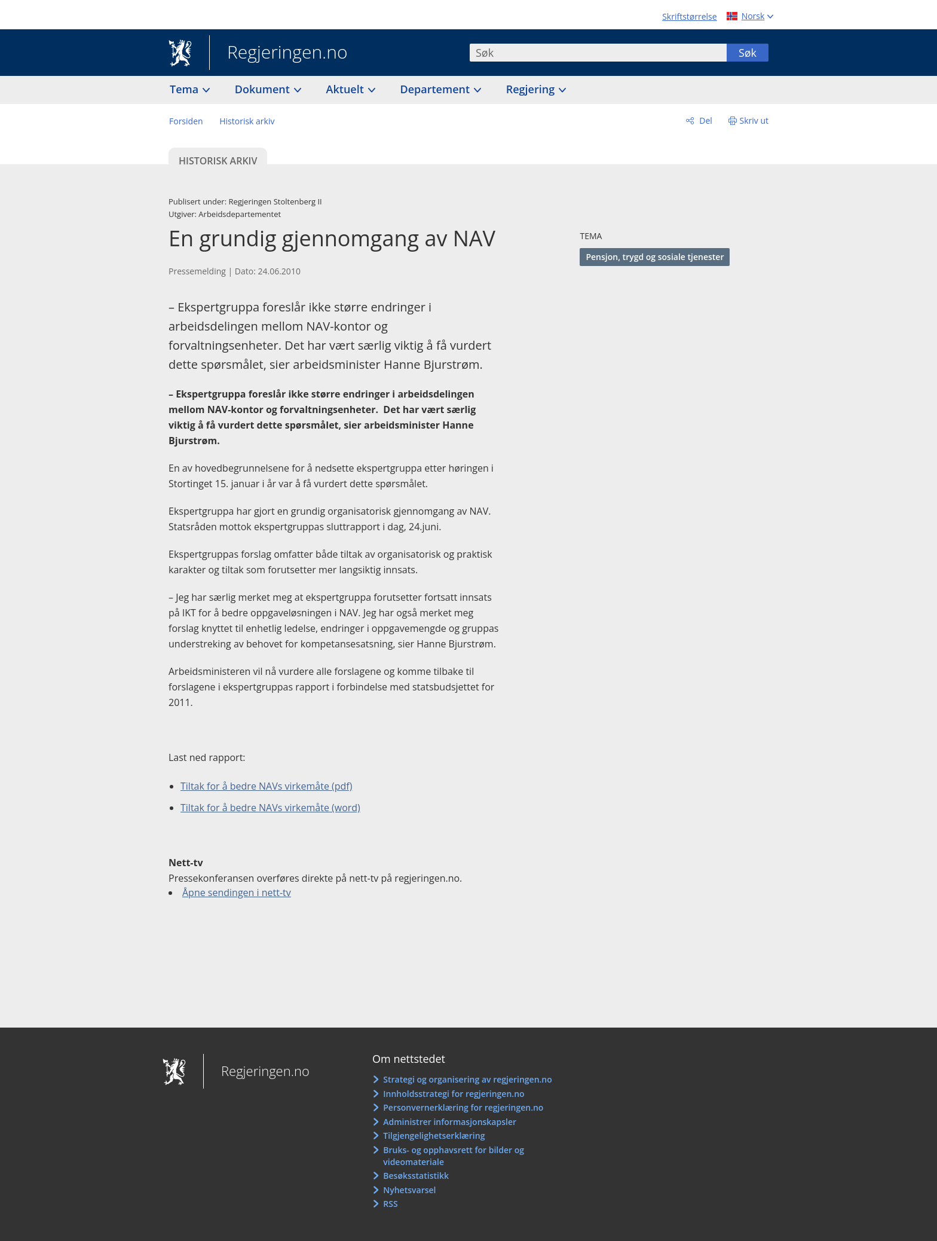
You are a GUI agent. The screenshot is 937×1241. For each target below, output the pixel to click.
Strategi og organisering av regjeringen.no (467, 1079)
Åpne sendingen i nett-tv (236, 892)
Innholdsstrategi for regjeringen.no (453, 1093)
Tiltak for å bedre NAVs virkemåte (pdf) (266, 786)
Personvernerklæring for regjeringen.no (463, 1107)
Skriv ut (754, 120)
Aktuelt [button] (346, 89)
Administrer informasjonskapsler (449, 1121)
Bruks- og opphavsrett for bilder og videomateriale (453, 1155)
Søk (748, 52)
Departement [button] (436, 89)
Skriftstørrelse (689, 16)
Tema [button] (185, 89)
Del (704, 120)
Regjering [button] (532, 89)
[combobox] (598, 53)
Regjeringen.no (278, 53)
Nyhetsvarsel (409, 1190)
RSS (390, 1203)
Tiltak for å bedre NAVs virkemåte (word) (270, 807)
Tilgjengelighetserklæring (434, 1135)
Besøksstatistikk (416, 1175)
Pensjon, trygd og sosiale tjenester (655, 256)
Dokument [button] (264, 89)
